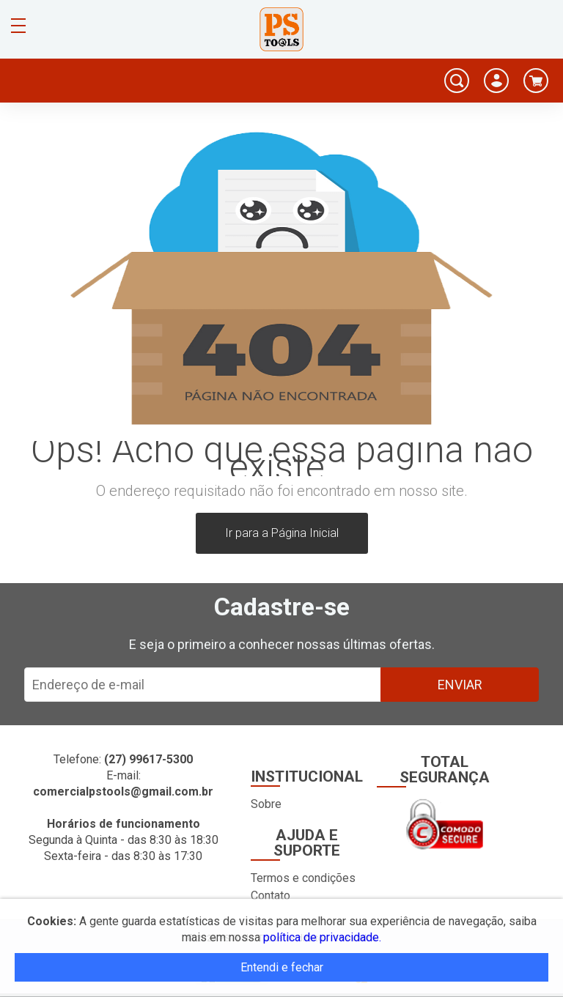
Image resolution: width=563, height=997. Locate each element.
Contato (270, 896)
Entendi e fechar (281, 967)
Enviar (460, 684)
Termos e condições (303, 878)
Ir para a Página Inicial (282, 533)
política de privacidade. (322, 937)
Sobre (266, 804)
